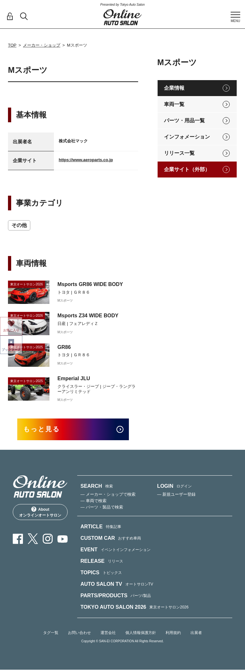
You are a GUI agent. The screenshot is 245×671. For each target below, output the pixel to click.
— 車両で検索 (93, 502)
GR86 (64, 347)
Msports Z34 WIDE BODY (87, 315)
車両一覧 (174, 104)
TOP (12, 45)
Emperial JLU (73, 378)
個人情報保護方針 (140, 634)
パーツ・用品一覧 (184, 120)
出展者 (196, 634)
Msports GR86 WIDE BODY (90, 284)
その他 (19, 225)
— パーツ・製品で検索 (101, 508)
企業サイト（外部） (187, 169)
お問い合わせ (79, 634)
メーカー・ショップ (41, 45)
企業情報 (174, 88)
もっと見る (44, 430)
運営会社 (108, 634)
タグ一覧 (50, 634)
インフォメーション (187, 136)
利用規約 (173, 634)
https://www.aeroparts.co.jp (86, 159)
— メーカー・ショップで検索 (108, 495)
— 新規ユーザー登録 (176, 495)
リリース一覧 (179, 153)
